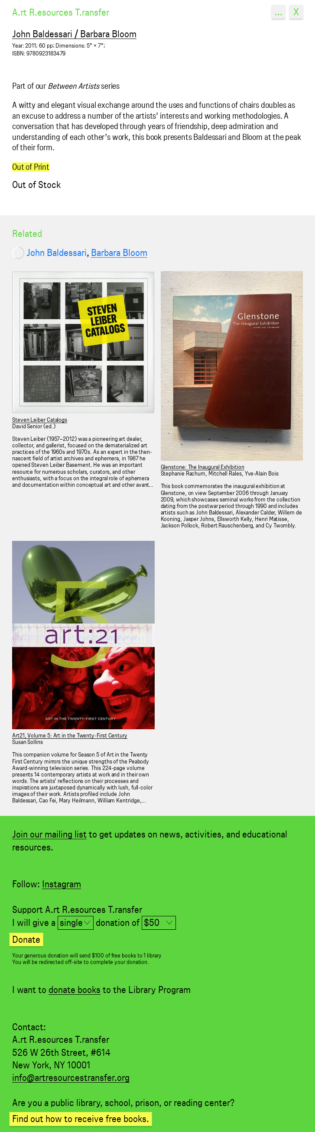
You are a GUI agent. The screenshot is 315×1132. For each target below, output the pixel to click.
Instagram (61, 883)
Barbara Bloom (119, 252)
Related (27, 233)
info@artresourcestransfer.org (71, 1077)
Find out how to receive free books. (80, 1118)
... (279, 11)
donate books (75, 989)
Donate (26, 939)
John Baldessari (56, 252)
